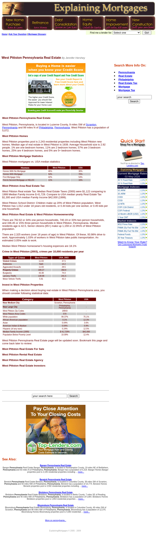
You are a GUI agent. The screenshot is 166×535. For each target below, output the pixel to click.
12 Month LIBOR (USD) (128, 214)
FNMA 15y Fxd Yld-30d (128, 228)
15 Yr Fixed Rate (125, 183)
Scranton (91, 124)
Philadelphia (46, 127)
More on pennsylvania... (55, 520)
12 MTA (121, 204)
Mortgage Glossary (37, 34)
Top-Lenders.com (135, 164)
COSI (120, 200)
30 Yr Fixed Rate (125, 180)
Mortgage (124, 86)
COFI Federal (124, 211)
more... (81, 472)
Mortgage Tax (126, 90)
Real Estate (125, 75)
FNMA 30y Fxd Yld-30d (128, 231)
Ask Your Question (18, 34)
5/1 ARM (121, 190)
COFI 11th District (125, 207)
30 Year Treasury (125, 238)
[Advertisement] (74, 47)
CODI (120, 197)
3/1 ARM (121, 194)
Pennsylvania (9, 127)
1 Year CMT (123, 217)
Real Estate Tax (127, 83)
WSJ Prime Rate (125, 224)
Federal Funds (124, 234)
